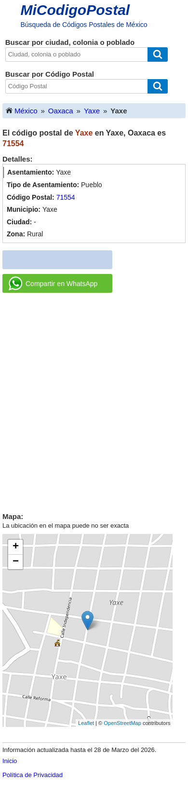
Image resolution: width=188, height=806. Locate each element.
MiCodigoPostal (75, 10)
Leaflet (86, 723)
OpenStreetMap (122, 723)
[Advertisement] (94, 399)
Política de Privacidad (32, 775)
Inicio (9, 761)
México (21, 110)
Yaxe (92, 111)
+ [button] (16, 547)
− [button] (16, 562)
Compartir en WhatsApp (53, 283)
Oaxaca (60, 111)
